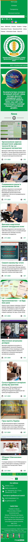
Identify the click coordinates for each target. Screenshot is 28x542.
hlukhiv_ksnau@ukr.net (11, 488)
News (2, 26)
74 (17, 474)
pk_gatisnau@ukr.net (10, 500)
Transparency (14, 9)
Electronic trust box (14, 13)
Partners (3, 31)
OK (16, 478)
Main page (14, 1)
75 (20, 474)
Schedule (14, 5)
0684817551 (15, 498)
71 (7, 474)
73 (14, 474)
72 (10, 474)
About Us (19, 31)
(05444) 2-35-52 (9, 486)
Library (25, 29)
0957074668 (8, 498)
